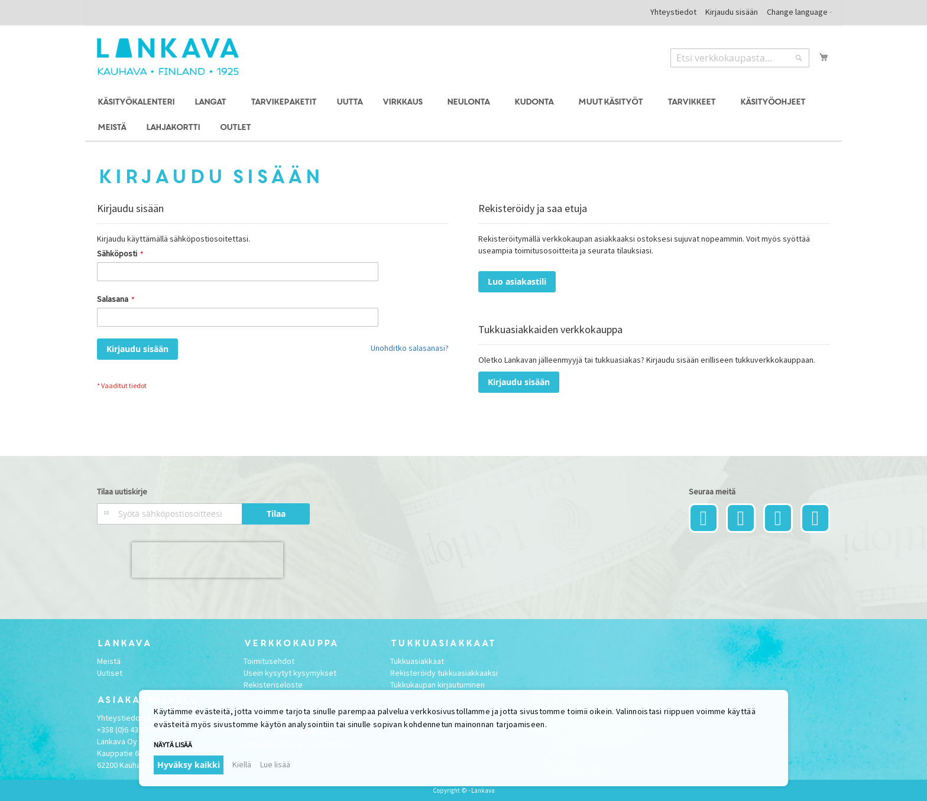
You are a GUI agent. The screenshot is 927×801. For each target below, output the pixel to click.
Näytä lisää (173, 744)
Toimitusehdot (269, 661)
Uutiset (109, 673)
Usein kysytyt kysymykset (290, 673)
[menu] (463, 115)
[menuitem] (135, 102)
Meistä (109, 661)
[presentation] (207, 560)
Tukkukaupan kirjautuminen (437, 684)
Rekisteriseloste (273, 684)
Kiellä (241, 764)
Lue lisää (275, 764)
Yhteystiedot (673, 11)
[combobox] (739, 57)
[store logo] (168, 56)
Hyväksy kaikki (188, 764)
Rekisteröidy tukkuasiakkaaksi (444, 673)
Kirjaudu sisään (731, 11)
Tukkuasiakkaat (417, 661)
